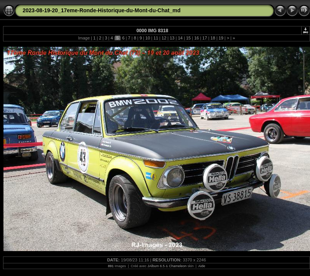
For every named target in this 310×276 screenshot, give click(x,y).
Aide (201, 266)
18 (212, 38)
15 (188, 38)
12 (163, 38)
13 (171, 38)
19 (221, 38)
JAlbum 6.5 (156, 266)
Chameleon (177, 266)
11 (155, 38)
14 (180, 38)
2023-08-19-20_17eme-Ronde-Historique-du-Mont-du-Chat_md (102, 10)
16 (196, 38)
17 (204, 38)
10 (147, 38)
